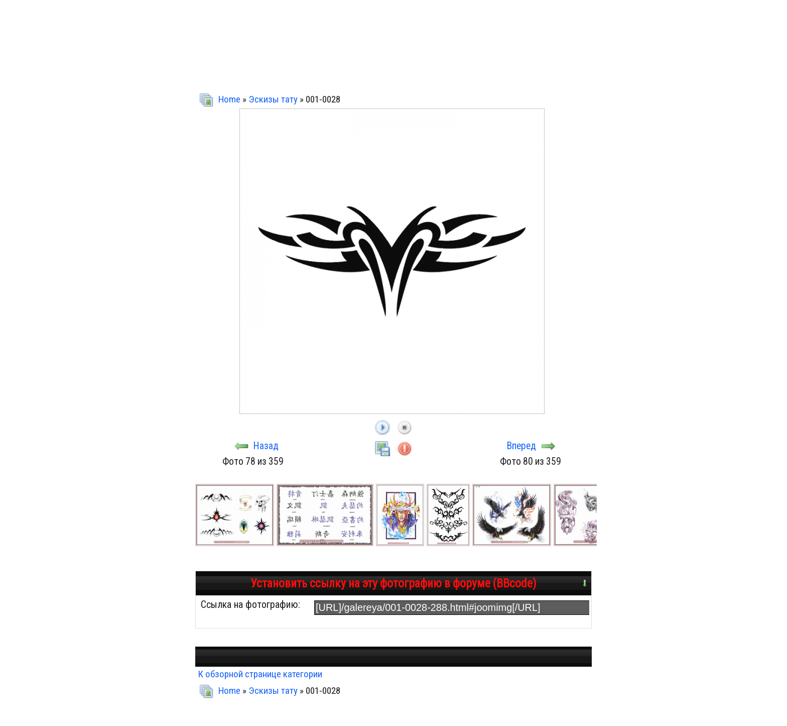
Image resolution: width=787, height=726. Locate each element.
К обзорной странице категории (260, 674)
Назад (266, 446)
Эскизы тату (273, 99)
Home (229, 99)
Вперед (521, 446)
